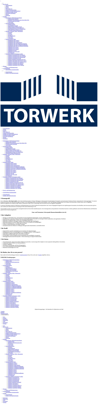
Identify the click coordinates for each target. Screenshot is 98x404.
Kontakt (40, 254)
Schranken (10, 32)
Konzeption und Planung (10, 13)
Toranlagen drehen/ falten (11, 39)
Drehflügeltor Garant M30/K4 (12, 284)
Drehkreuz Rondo (11, 24)
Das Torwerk (5, 4)
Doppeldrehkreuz (9, 267)
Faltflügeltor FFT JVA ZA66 (13, 51)
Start (4, 316)
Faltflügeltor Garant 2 (10, 290)
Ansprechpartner (9, 5)
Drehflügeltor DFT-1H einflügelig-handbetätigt (17, 43)
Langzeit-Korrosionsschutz (11, 9)
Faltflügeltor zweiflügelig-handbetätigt (13, 292)
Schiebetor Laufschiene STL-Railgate (15, 64)
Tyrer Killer (10, 37)
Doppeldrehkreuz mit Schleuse (12, 271)
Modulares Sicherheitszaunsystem (12, 262)
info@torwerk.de (23, 254)
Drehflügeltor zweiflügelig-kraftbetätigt (13, 288)
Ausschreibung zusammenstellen (12, 69)
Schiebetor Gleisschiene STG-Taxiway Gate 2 (17, 61)
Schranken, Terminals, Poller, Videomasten (14, 31)
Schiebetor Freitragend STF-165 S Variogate (17, 56)
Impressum (5, 319)
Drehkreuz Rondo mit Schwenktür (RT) (16, 28)
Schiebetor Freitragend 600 (11, 300)
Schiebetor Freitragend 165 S (11, 298)
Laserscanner (10, 22)
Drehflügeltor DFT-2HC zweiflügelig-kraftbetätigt (18, 46)
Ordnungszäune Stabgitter (13, 18)
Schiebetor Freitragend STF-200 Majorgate (16, 57)
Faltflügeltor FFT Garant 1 (13, 47)
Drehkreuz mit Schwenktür (11, 270)
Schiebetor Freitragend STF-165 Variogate (16, 55)
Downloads (8, 15)
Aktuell (7, 6)
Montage (5, 66)
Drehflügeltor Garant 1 (10, 282)
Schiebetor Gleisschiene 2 (11, 303)
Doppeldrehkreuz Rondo (13, 25)
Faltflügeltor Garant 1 (10, 289)
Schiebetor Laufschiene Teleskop (12, 307)
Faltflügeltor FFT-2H (12, 50)
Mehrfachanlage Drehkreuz (11, 268)
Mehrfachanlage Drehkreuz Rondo (15, 26)
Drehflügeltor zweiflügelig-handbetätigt (13, 286)
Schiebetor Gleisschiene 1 (11, 302)
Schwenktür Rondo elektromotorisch (15, 30)
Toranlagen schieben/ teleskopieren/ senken (14, 53)
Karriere (7, 7)
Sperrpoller (10, 34)
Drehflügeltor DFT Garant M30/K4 (15, 42)
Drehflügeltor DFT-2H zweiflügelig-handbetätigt (18, 44)
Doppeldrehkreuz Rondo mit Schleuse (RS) (16, 29)
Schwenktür (8, 272)
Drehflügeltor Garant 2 (10, 283)
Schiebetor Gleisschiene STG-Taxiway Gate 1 (17, 60)
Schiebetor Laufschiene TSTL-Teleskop (16, 65)
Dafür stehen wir (9, 8)
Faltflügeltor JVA (9, 293)
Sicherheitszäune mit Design (13, 21)
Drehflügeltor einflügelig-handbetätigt (13, 285)
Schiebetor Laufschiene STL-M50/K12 (16, 62)
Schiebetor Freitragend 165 (11, 297)
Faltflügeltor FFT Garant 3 (13, 49)
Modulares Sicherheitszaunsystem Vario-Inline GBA (18, 20)
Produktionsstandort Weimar (11, 12)
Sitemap (4, 323)
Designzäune (8, 263)
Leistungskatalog (6, 68)
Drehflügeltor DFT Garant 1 (13, 40)
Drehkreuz (8, 266)
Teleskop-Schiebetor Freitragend (12, 301)
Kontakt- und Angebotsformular (12, 73)
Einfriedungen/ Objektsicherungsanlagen (14, 17)
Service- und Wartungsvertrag (11, 67)
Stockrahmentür (11, 52)
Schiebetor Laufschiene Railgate (12, 306)
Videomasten (10, 38)
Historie (7, 14)
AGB (4, 321)
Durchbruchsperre (11, 35)
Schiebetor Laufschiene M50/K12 (12, 304)
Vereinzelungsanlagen (10, 23)
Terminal (10, 33)
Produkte (5, 16)
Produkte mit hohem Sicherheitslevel (13, 11)
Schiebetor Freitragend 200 (11, 299)
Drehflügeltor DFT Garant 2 (13, 41)
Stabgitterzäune (9, 260)
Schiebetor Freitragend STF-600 (14, 58)
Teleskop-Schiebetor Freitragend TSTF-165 (16, 59)
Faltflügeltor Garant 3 (10, 291)
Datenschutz (5, 320)
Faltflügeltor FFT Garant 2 (13, 48)
